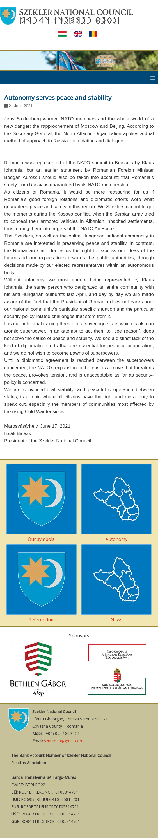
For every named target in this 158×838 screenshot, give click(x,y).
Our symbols (41, 503)
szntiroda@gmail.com (63, 740)
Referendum (41, 583)
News (116, 583)
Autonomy (116, 503)
